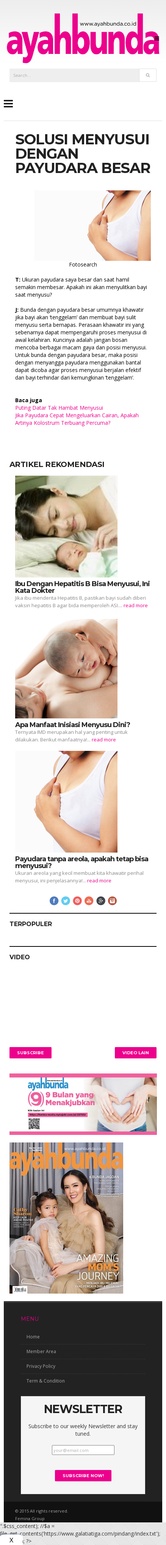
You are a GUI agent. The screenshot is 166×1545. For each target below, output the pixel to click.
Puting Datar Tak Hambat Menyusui (59, 407)
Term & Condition (46, 1381)
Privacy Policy (41, 1366)
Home (33, 1337)
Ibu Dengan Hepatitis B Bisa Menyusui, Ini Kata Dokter (82, 587)
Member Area (41, 1351)
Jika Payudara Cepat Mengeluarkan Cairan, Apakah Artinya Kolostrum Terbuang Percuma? (77, 419)
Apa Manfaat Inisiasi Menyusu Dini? (72, 725)
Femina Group (30, 1518)
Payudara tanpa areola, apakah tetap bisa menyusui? (81, 862)
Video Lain (135, 1052)
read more (136, 605)
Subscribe (30, 1052)
